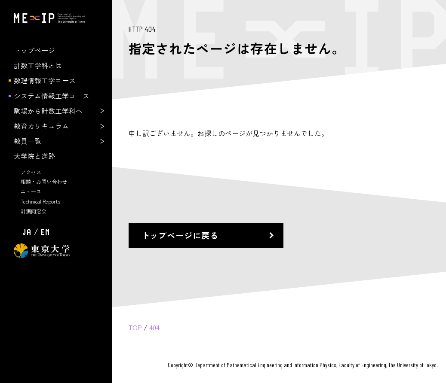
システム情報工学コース (51, 96)
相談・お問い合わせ (44, 181)
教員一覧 (27, 141)
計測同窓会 (33, 211)
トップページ (34, 50)
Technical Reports (40, 201)
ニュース (31, 191)
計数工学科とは (38, 65)
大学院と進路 (34, 156)
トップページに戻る (180, 235)
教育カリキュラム (41, 126)
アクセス (31, 172)
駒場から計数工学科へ (48, 111)
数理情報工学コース (45, 80)
